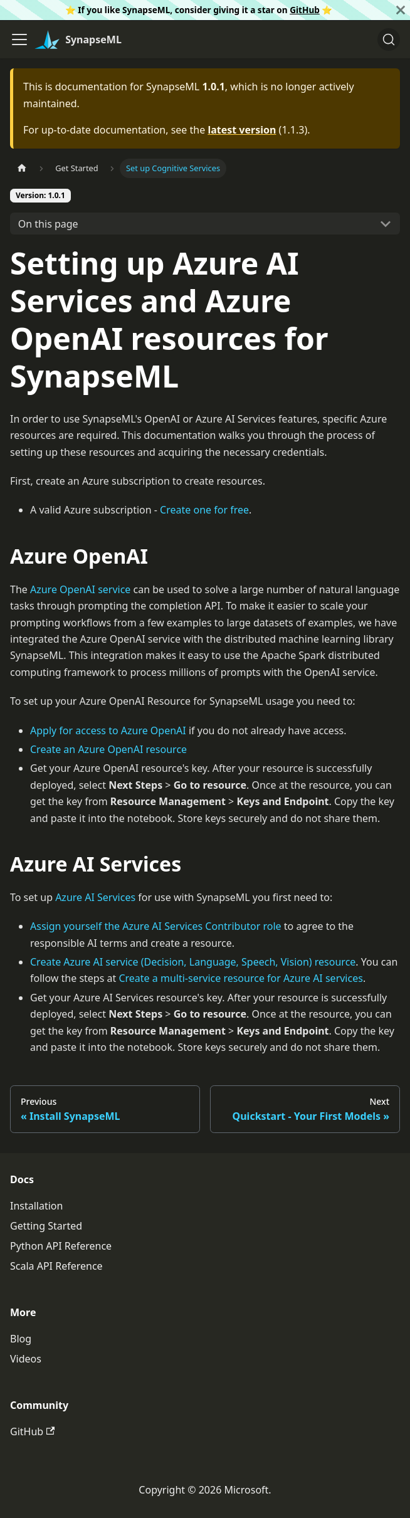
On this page (48, 224)
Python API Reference (61, 1246)
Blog (20, 1339)
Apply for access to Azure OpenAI (108, 730)
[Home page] (22, 168)
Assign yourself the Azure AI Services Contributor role (155, 926)
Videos (25, 1359)
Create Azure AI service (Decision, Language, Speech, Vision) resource (192, 962)
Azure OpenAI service (80, 589)
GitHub (305, 10)
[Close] (400, 10)
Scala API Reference (56, 1266)
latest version (242, 130)
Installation (36, 1206)
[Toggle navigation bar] (19, 39)
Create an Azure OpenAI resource (108, 749)
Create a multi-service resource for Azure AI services (240, 978)
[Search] (388, 39)
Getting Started (46, 1226)
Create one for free (204, 510)
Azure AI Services (95, 897)
